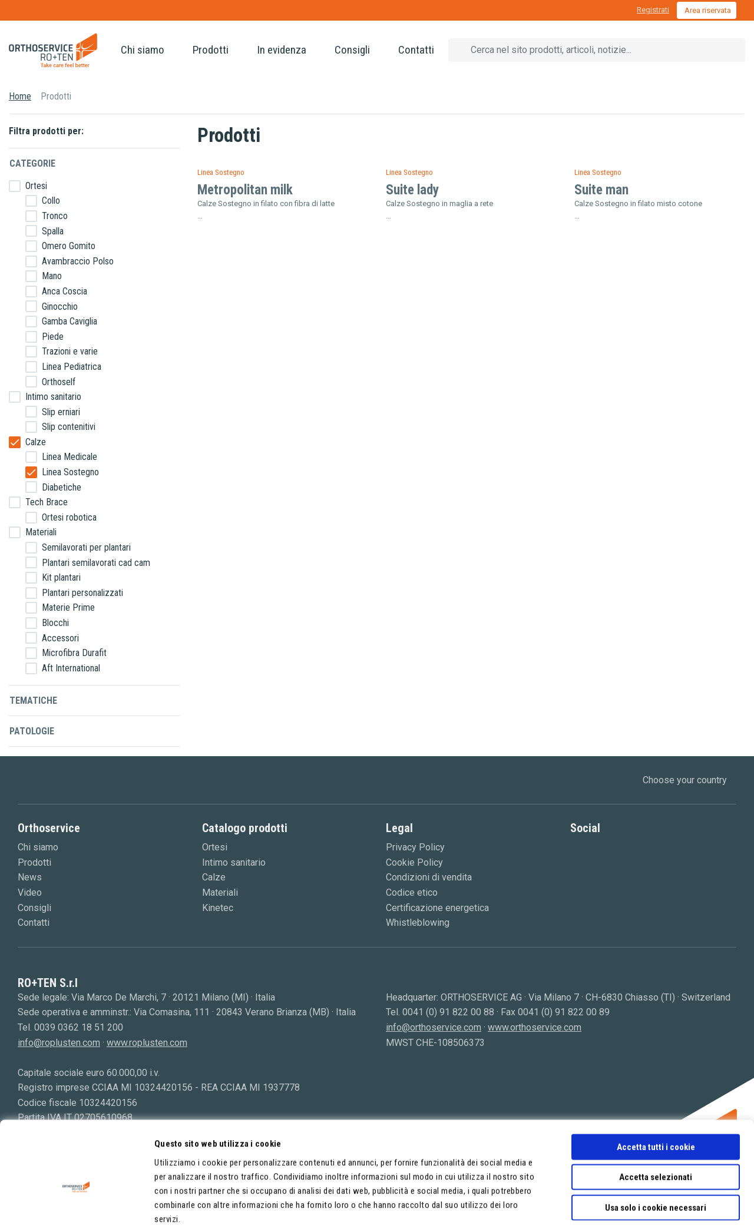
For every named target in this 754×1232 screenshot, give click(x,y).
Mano (52, 275)
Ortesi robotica (69, 517)
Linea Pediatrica (71, 366)
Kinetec (217, 907)
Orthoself (58, 382)
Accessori (60, 638)
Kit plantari (61, 577)
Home (20, 96)
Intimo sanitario (53, 396)
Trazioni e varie (70, 351)
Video (30, 892)
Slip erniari (61, 412)
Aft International (71, 668)
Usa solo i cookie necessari (655, 1149)
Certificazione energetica (437, 907)
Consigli (352, 50)
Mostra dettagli (607, 1209)
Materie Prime (68, 607)
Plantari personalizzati (82, 592)
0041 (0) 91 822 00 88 (448, 1012)
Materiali (41, 532)
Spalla (53, 231)
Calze (35, 442)
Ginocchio (60, 306)
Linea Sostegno (70, 472)
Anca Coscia (64, 291)
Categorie (32, 163)
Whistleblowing (417, 922)
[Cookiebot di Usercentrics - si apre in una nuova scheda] (76, 1209)
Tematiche (33, 700)
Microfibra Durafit (74, 652)
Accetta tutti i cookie (656, 1089)
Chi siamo (142, 50)
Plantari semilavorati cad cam (96, 562)
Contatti (416, 50)
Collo (51, 200)
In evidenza (281, 50)
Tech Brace (46, 502)
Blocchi (55, 622)
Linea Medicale (69, 456)
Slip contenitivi (68, 426)
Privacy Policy (415, 847)
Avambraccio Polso (78, 261)
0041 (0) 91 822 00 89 (564, 1012)
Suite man (601, 190)
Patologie (31, 731)
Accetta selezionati (655, 1119)
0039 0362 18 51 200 (78, 1027)
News (30, 877)
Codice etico (412, 892)
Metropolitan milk (245, 190)
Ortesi (36, 185)
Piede (53, 336)
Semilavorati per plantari (86, 547)
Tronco (55, 215)
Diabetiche (61, 487)
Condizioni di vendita (429, 877)
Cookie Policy (414, 862)
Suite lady (412, 190)
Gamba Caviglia (69, 321)
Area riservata (707, 10)
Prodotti (211, 50)
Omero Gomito (68, 245)
